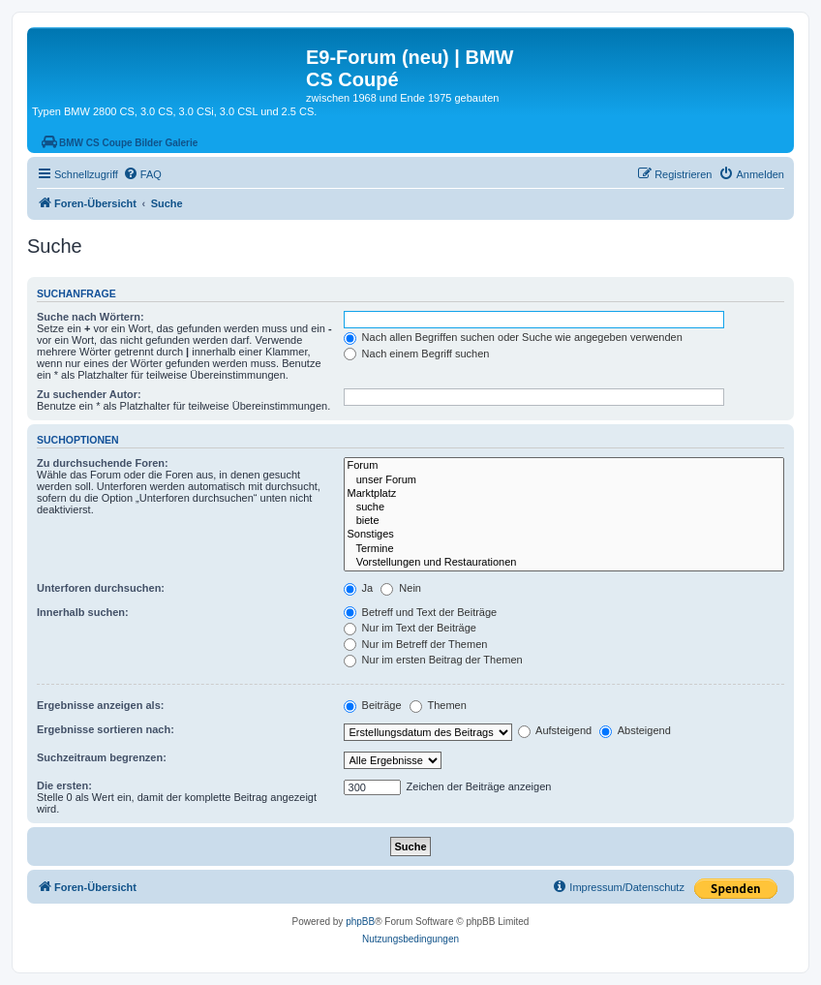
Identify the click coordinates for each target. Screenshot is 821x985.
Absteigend (635, 730)
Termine (564, 549)
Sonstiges (564, 534)
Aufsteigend (555, 730)
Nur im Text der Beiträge (410, 627)
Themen (438, 705)
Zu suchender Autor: (89, 394)
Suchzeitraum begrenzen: (102, 757)
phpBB (360, 921)
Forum (564, 466)
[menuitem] (142, 174)
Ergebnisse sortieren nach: (105, 729)
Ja (359, 588)
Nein (400, 588)
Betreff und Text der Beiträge (421, 612)
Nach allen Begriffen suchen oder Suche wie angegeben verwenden (513, 337)
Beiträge (373, 705)
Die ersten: (64, 785)
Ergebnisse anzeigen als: (100, 705)
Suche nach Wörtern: (90, 317)
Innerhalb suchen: (83, 612)
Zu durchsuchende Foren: (102, 463)
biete (564, 521)
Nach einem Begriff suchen (417, 353)
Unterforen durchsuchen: (101, 588)
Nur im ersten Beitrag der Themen (433, 659)
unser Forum (564, 480)
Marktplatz (564, 494)
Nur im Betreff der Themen (416, 644)
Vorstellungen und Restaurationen (564, 562)
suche (564, 507)
